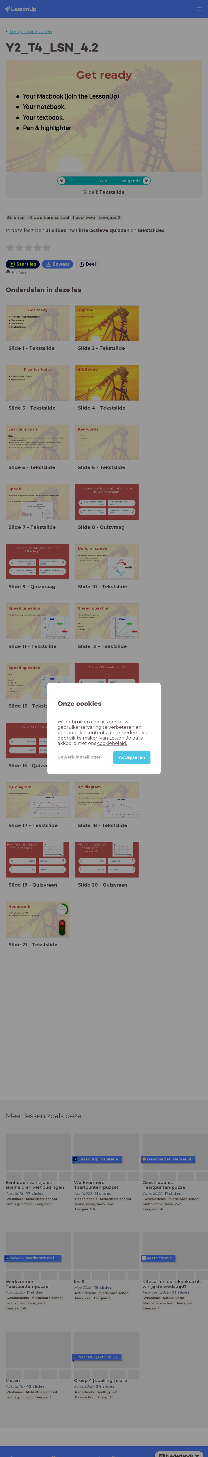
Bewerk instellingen (80, 757)
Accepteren (132, 757)
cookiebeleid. (112, 743)
